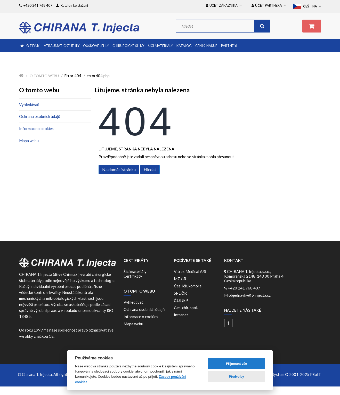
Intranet (181, 314)
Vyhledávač (29, 104)
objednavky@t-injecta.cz (250, 295)
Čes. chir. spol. (186, 307)
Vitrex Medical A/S (191, 271)
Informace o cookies (36, 128)
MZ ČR (181, 278)
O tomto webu (44, 76)
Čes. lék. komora (188, 286)
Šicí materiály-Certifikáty (136, 273)
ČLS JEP (182, 300)
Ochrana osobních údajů (39, 116)
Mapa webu (29, 140)
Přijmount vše (236, 364)
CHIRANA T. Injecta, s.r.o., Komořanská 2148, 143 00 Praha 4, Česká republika (254, 276)
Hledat (150, 169)
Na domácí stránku (119, 169)
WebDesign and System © (282, 374)
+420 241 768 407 (244, 288)
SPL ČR (181, 293)
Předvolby (236, 376)
